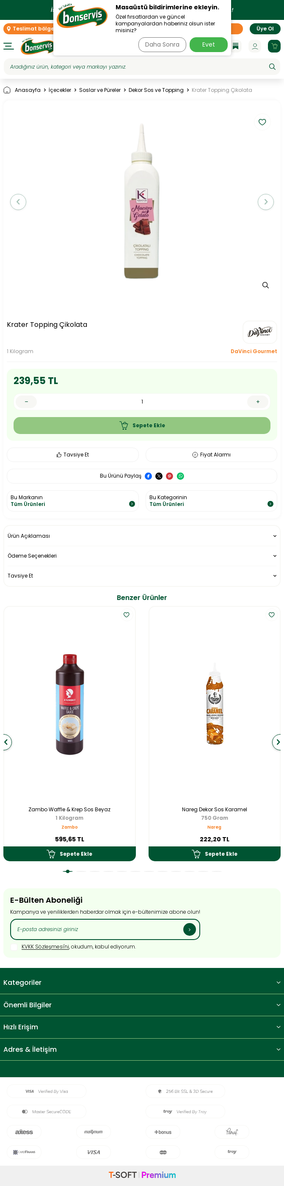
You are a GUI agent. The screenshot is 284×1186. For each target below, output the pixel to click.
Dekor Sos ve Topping (156, 90)
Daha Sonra (162, 44)
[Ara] (272, 67)
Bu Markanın (73, 501)
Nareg (214, 827)
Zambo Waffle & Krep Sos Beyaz (69, 809)
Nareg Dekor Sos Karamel (214, 809)
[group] (142, 201)
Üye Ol (265, 28)
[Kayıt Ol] (189, 929)
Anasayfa (22, 90)
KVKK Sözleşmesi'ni (45, 947)
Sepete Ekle (142, 425)
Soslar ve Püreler (100, 90)
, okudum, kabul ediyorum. (73, 947)
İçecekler (60, 90)
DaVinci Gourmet (254, 351)
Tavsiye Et (73, 454)
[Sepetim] (274, 46)
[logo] (38, 46)
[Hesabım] (254, 46)
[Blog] (235, 46)
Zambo (69, 827)
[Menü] (8, 46)
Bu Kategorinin (211, 501)
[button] (18, 202)
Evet (208, 44)
